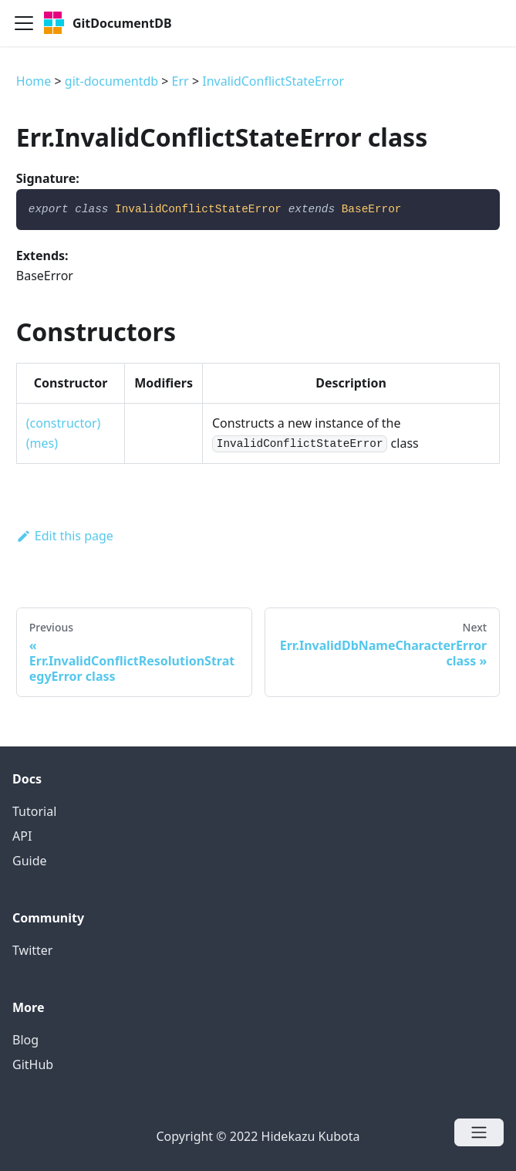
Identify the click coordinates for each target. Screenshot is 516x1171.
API (22, 835)
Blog (25, 1039)
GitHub (32, 1064)
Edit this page (64, 535)
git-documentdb (111, 81)
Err (180, 81)
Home (34, 81)
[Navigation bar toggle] (23, 23)
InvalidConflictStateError (273, 81)
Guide (29, 860)
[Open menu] (479, 1132)
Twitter (32, 950)
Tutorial (34, 811)
